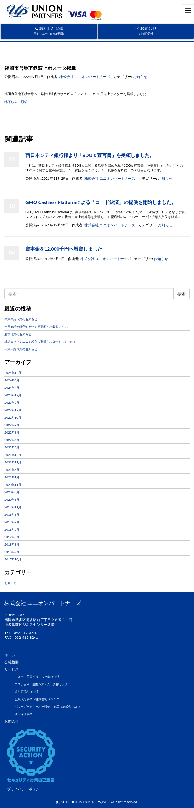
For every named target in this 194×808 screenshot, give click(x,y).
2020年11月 (12, 484)
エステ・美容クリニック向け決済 (37, 676)
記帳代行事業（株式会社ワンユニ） (38, 699)
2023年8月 (11, 402)
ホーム (9, 59)
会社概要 (11, 662)
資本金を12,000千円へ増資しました (63, 248)
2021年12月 (12, 455)
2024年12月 (12, 372)
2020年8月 (11, 492)
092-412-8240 (49, 30)
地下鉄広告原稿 (15, 102)
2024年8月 (11, 380)
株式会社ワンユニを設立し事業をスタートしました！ (40, 341)
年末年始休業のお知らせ (20, 319)
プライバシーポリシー (25, 789)
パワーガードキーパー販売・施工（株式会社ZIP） (48, 706)
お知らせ (26, 59)
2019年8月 (11, 514)
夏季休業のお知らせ (17, 334)
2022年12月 (12, 410)
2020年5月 (11, 499)
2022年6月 (11, 440)
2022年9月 (11, 425)
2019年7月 (11, 522)
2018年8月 (11, 544)
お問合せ (146, 30)
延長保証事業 (23, 714)
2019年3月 (11, 537)
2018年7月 (11, 552)
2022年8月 (11, 432)
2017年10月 (12, 559)
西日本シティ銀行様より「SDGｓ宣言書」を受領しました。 (89, 155)
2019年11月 (12, 507)
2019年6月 (11, 529)
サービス (11, 669)
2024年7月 (11, 387)
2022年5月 (11, 447)
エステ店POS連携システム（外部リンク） (43, 684)
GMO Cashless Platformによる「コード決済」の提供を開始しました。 (100, 202)
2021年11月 (12, 462)
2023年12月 (12, 395)
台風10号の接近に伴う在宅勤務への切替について (37, 326)
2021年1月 (11, 477)
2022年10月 (12, 417)
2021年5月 (11, 469)
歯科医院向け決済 (26, 691)
